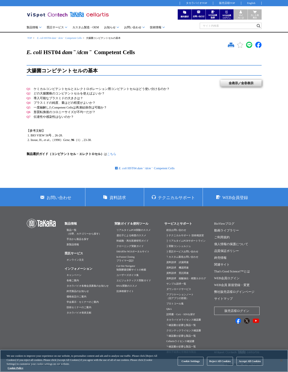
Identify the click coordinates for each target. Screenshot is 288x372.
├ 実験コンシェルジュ (178, 246)
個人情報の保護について (231, 244)
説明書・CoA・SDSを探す (180, 314)
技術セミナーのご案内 (79, 307)
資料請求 (117, 197)
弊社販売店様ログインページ (234, 291)
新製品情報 (73, 244)
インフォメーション (78, 268)
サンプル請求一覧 (176, 283)
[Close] (281, 364)
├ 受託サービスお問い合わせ (182, 251)
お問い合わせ (132, 27)
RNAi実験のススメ (126, 285)
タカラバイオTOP (196, 3)
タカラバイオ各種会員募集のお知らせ (88, 285)
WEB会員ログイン (227, 278)
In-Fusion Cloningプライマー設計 (125, 258)
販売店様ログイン (237, 310)
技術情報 (155, 27)
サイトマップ (223, 298)
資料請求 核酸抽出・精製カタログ (186, 278)
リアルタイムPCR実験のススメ (133, 230)
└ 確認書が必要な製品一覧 (181, 325)
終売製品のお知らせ (78, 291)
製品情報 (32, 27)
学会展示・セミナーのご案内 (83, 301)
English (251, 3)
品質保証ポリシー (226, 251)
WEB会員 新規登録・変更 (232, 285)
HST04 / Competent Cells (59, 38)
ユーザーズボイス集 (127, 275)
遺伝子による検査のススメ (131, 235)
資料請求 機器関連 (177, 267)
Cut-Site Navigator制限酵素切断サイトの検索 (131, 268)
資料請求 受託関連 (177, 273)
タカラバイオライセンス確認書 (183, 319)
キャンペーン (74, 275)
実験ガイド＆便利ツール (131, 223)
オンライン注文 (75, 259)
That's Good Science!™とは (232, 271)
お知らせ (110, 27)
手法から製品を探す (78, 239)
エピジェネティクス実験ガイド (133, 280)
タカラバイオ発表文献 (79, 312)
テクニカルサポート (176, 197)
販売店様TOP (227, 3)
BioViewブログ (224, 223)
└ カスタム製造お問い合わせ (182, 256)
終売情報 (220, 257)
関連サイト (222, 264)
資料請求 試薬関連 (177, 262)
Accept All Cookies (250, 365)
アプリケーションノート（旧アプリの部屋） (180, 296)
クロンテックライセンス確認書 (183, 330)
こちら (111, 154)
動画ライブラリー (226, 230)
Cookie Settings (190, 365)
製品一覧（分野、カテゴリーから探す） (84, 232)
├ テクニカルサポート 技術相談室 (185, 235)
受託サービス (55, 27)
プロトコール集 (175, 303)
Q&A (169, 309)
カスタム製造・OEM (85, 27)
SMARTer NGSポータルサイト (132, 251)
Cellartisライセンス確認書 (180, 341)
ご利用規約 (222, 237)
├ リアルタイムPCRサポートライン (186, 240)
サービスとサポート (178, 223)
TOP (29, 38)
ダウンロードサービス (178, 289)
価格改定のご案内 (76, 296)
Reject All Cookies (220, 365)
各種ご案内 (73, 280)
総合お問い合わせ (176, 230)
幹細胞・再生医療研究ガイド (132, 240)
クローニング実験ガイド (130, 246)
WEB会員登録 (235, 197)
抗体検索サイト (125, 291)
